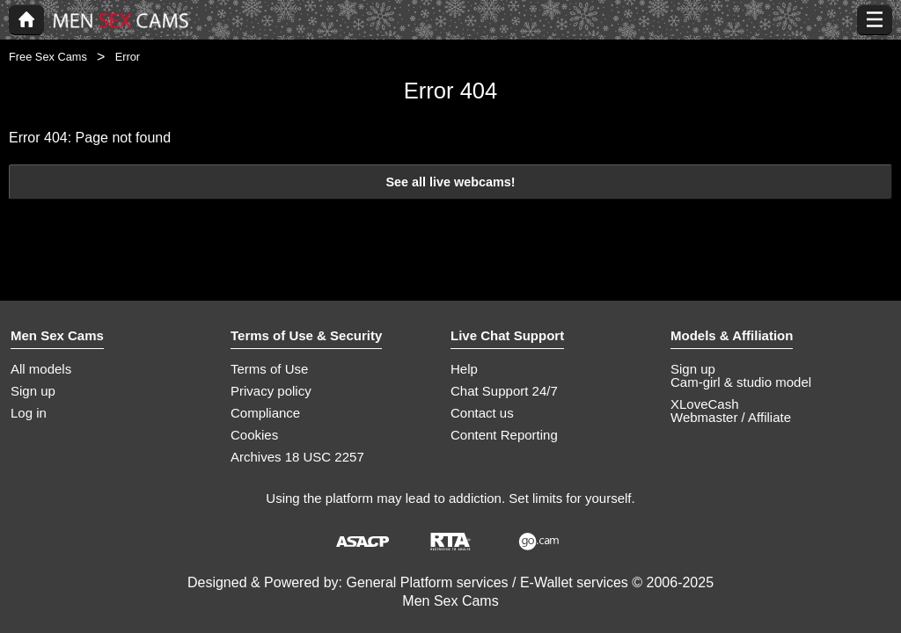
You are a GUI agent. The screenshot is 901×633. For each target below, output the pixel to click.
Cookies (254, 434)
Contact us (482, 412)
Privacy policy (271, 390)
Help (464, 368)
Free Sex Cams (48, 56)
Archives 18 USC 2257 (297, 456)
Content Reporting (504, 434)
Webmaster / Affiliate (730, 417)
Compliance (265, 412)
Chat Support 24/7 (504, 390)
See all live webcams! (450, 182)
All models (41, 368)
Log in (29, 412)
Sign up (33, 390)
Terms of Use (269, 368)
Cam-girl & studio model (740, 382)
